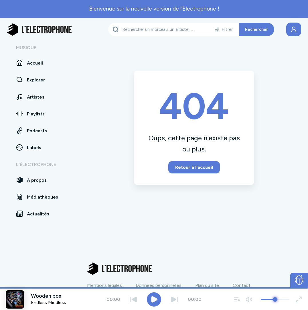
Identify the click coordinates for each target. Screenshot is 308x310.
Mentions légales (104, 285)
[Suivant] (174, 299)
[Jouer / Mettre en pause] (154, 299)
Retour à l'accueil (194, 167)
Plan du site (207, 285)
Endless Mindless (48, 302)
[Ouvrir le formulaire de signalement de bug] (299, 280)
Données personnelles (158, 285)
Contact (241, 285)
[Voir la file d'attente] (237, 299)
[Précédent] (133, 299)
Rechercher (256, 29)
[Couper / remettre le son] (249, 299)
